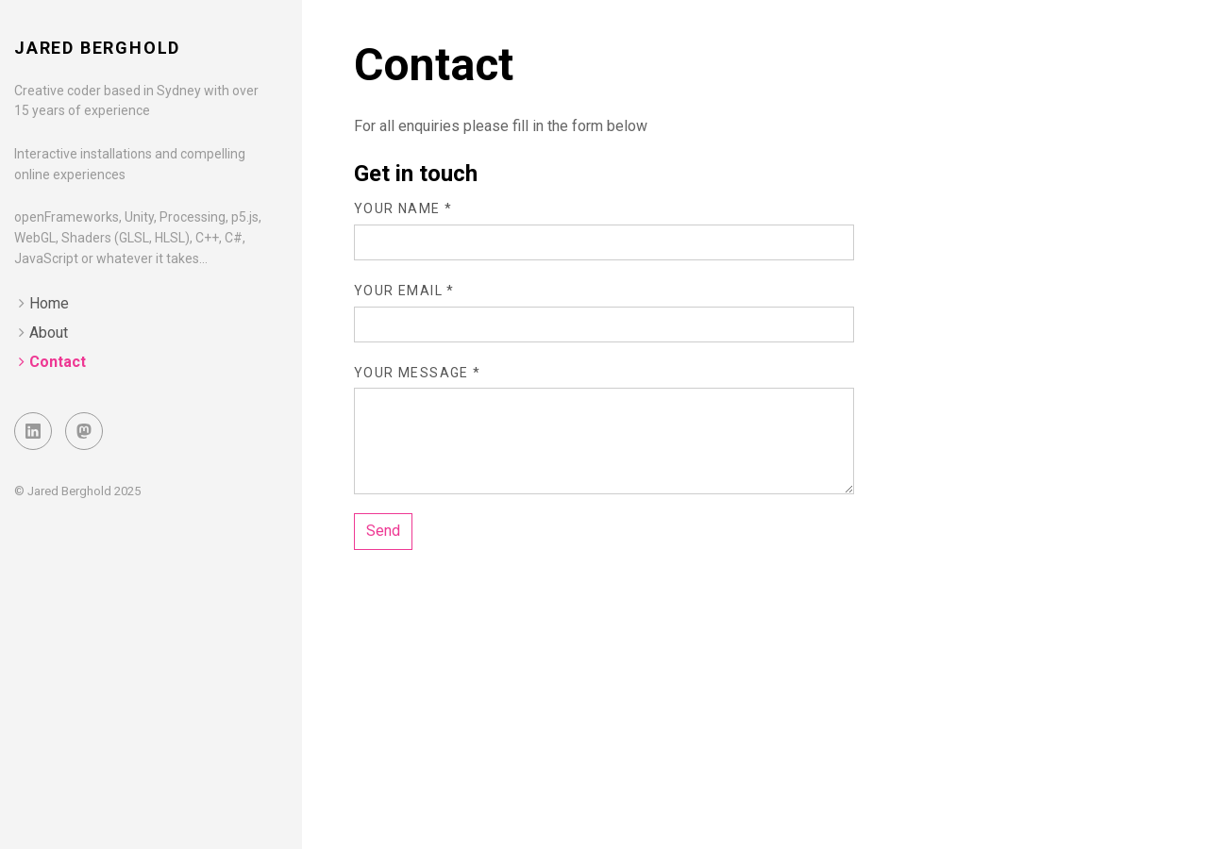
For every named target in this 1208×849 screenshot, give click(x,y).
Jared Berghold (97, 48)
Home (49, 303)
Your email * (404, 290)
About (48, 332)
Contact (57, 362)
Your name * (403, 208)
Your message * (417, 372)
